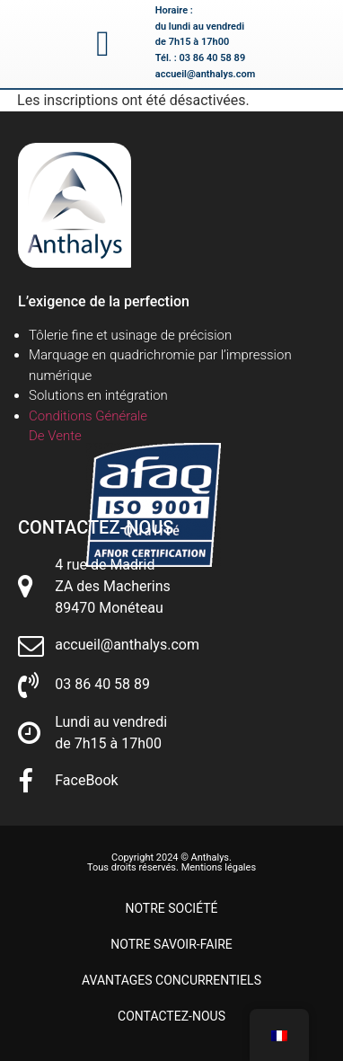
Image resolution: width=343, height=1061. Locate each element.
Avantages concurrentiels (171, 980)
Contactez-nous (171, 1016)
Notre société (171, 908)
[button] (103, 44)
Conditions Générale (88, 416)
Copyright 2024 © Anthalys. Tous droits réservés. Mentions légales (171, 862)
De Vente (55, 436)
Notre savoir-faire (171, 944)
